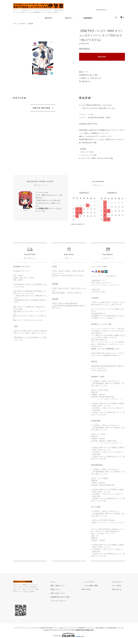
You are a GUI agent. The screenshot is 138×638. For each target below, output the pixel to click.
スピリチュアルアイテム (70, 625)
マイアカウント (101, 10)
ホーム (15, 23)
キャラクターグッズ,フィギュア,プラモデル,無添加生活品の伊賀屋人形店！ (72, 628)
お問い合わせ (118, 589)
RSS (91, 589)
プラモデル (23, 23)
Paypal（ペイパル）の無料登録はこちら (105, 349)
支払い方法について (68, 593)
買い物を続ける (84, 81)
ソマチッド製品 (94, 625)
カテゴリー (49, 18)
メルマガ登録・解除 (97, 585)
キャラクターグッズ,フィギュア (23, 625)
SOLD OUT (102, 57)
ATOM (96, 589)
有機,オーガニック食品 (56, 625)
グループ (68, 18)
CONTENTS (87, 18)
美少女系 (33, 23)
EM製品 (101, 625)
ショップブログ (95, 582)
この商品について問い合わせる (90, 78)
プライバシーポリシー (69, 601)
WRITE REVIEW (41, 108)
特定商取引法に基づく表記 (88, 75)
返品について (83, 72)
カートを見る (118, 585)
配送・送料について (68, 585)
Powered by (69, 633)
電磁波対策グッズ (83, 625)
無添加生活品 (45, 625)
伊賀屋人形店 (43, 208)
